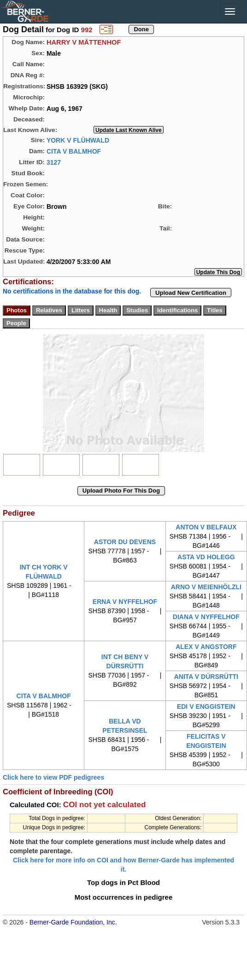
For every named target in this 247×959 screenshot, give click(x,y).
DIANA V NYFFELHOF (206, 616)
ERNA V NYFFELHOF (125, 601)
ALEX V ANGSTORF (206, 646)
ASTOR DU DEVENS (125, 542)
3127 (54, 162)
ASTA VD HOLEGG (206, 557)
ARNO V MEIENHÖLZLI (206, 587)
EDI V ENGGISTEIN (206, 706)
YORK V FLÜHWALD (78, 140)
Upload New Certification (190, 292)
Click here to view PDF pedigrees (53, 777)
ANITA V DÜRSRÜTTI (206, 676)
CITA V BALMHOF (74, 151)
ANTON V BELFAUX (206, 527)
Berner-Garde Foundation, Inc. (73, 922)
